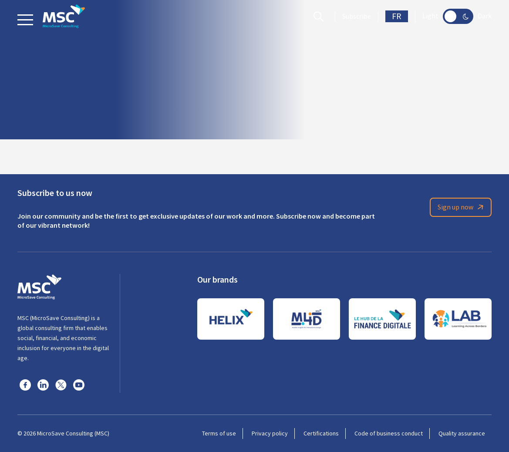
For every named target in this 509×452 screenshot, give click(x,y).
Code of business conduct (388, 433)
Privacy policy (270, 433)
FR (396, 16)
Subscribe (356, 16)
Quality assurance (461, 433)
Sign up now (462, 207)
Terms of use (219, 433)
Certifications (321, 433)
